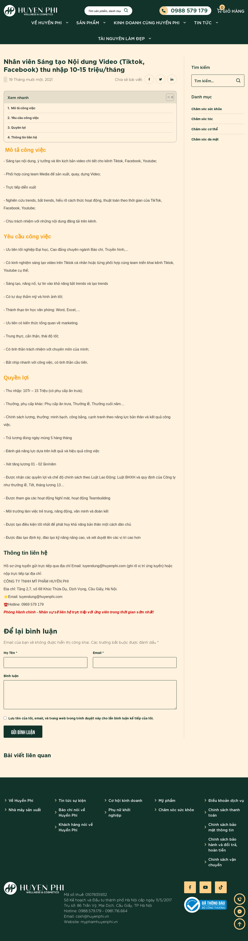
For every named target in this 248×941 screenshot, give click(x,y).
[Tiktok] (221, 887)
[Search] (126, 10)
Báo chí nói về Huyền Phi (72, 812)
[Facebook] (190, 887)
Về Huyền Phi (46, 22)
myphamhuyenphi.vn (99, 921)
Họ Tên (10, 652)
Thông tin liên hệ (24, 137)
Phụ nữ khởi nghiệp (119, 812)
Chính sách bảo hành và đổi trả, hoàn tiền (222, 844)
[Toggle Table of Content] (168, 97)
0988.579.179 (89, 910)
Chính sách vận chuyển (222, 862)
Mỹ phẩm (167, 800)
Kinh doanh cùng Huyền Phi (147, 22)
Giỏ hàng (230, 10)
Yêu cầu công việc (25, 118)
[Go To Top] (239, 924)
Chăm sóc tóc (202, 118)
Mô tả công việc (22, 108)
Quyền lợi (18, 127)
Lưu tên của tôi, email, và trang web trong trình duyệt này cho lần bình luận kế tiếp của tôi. (81, 718)
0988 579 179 (183, 10)
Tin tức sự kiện (72, 800)
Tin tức (203, 22)
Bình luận (11, 675)
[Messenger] (239, 911)
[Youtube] (205, 887)
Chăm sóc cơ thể (204, 129)
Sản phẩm (87, 22)
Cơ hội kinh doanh (125, 800)
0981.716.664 (116, 910)
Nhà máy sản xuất (25, 809)
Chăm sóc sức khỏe (206, 108)
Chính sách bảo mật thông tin (222, 827)
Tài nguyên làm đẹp (121, 38)
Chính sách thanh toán (224, 812)
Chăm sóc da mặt (205, 139)
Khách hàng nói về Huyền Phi (76, 827)
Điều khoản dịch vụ (226, 800)
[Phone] (239, 899)
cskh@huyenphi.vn (92, 916)
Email (98, 652)
